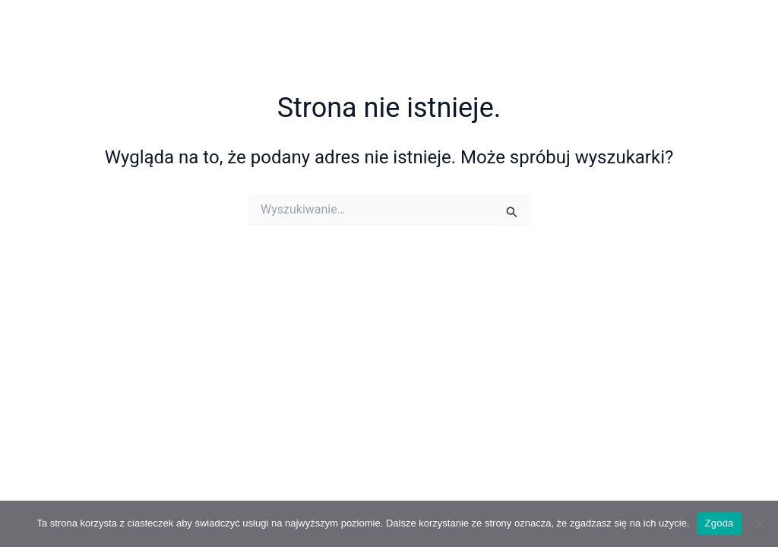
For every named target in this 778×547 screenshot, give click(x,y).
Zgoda (718, 523)
